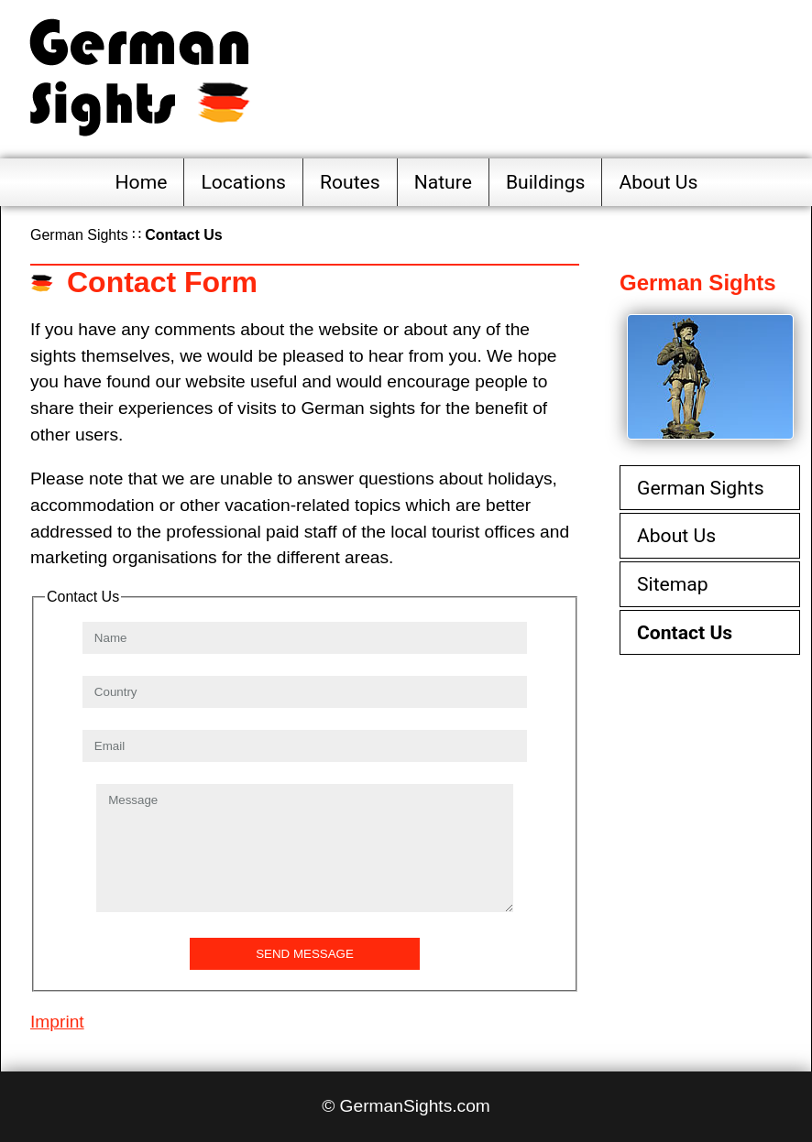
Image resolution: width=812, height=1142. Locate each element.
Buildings (546, 181)
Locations (243, 181)
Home (141, 181)
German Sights (79, 235)
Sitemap (672, 583)
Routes (350, 181)
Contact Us (684, 632)
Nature (443, 181)
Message (304, 848)
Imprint (57, 1021)
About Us (658, 181)
